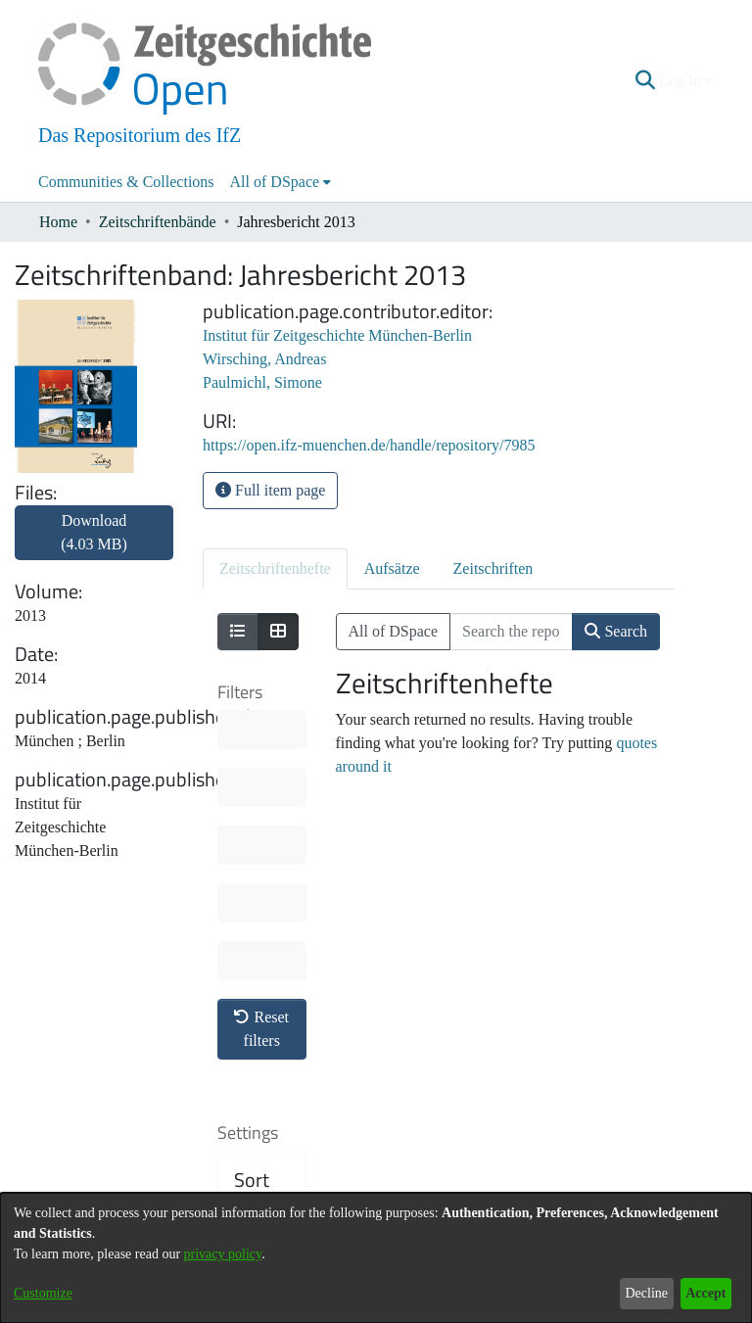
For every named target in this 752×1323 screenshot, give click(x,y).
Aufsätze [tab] (392, 568)
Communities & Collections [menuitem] (126, 181)
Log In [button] (682, 80)
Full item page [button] (270, 490)
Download (94, 532)
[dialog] (376, 1258)
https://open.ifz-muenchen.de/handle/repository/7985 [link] (369, 445)
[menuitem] (281, 182)
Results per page (265, 1063)
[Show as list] (237, 631)
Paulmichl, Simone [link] (262, 382)
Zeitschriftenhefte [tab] (275, 568)
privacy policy (223, 1254)
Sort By (251, 902)
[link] (94, 544)
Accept (705, 1293)
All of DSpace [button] (275, 181)
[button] (646, 81)
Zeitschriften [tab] (493, 568)
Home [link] (58, 221)
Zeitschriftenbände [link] (157, 221)
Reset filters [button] (261, 740)
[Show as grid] (278, 631)
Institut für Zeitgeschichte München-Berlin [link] (337, 335)
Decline (646, 1293)
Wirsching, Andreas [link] (264, 359)
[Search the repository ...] (511, 631)
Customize (43, 1293)
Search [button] (616, 631)
